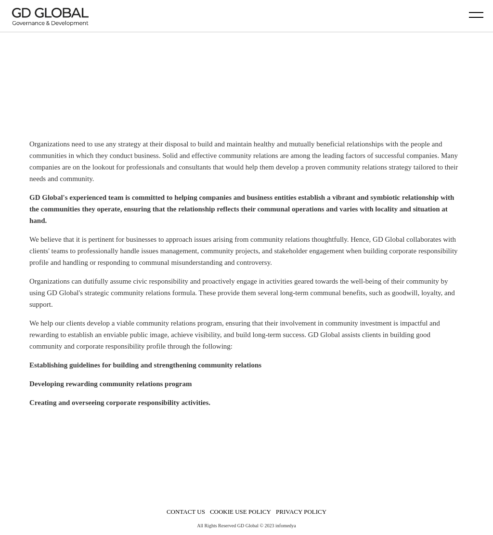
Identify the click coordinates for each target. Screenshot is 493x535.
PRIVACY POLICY (301, 511)
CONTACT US (186, 511)
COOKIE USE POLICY (240, 511)
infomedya (285, 525)
